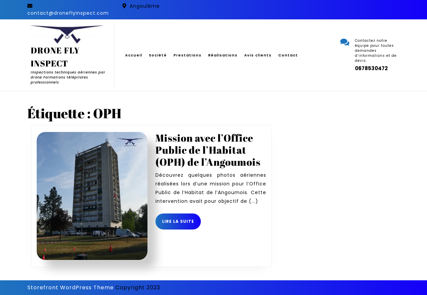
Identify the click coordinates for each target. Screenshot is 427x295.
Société (158, 55)
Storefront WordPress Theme (70, 287)
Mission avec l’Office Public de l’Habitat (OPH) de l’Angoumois (208, 150)
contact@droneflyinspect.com (68, 13)
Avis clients (258, 55)
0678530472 (371, 68)
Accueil (133, 55)
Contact (288, 55)
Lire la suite (181, 224)
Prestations (187, 55)
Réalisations (223, 55)
